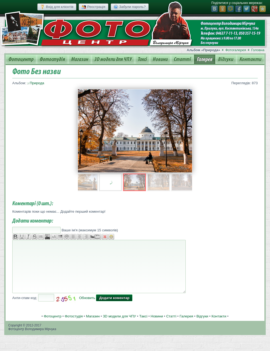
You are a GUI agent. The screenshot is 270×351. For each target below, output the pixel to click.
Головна (257, 50)
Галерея (204, 59)
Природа (37, 83)
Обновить (87, 298)
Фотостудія (52, 59)
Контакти (250, 59)
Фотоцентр (21, 59)
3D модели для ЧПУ (113, 59)
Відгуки (225, 59)
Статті (182, 59)
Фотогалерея (235, 50)
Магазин (79, 59)
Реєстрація (93, 7)
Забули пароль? (130, 7)
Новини (160, 59)
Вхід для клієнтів (56, 7)
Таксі (142, 59)
